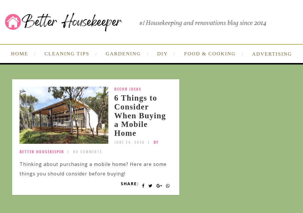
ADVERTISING (272, 54)
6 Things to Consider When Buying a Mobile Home (140, 115)
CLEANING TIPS (66, 54)
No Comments (87, 151)
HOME (19, 54)
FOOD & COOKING (210, 54)
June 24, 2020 (129, 142)
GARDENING (123, 54)
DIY (162, 54)
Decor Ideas (127, 88)
